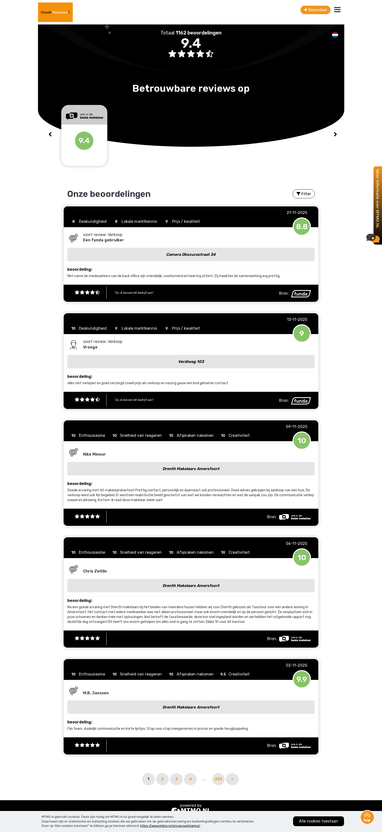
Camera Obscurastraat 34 (191, 254)
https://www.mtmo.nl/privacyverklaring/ (170, 826)
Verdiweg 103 (191, 361)
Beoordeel (315, 10)
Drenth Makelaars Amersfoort (190, 468)
